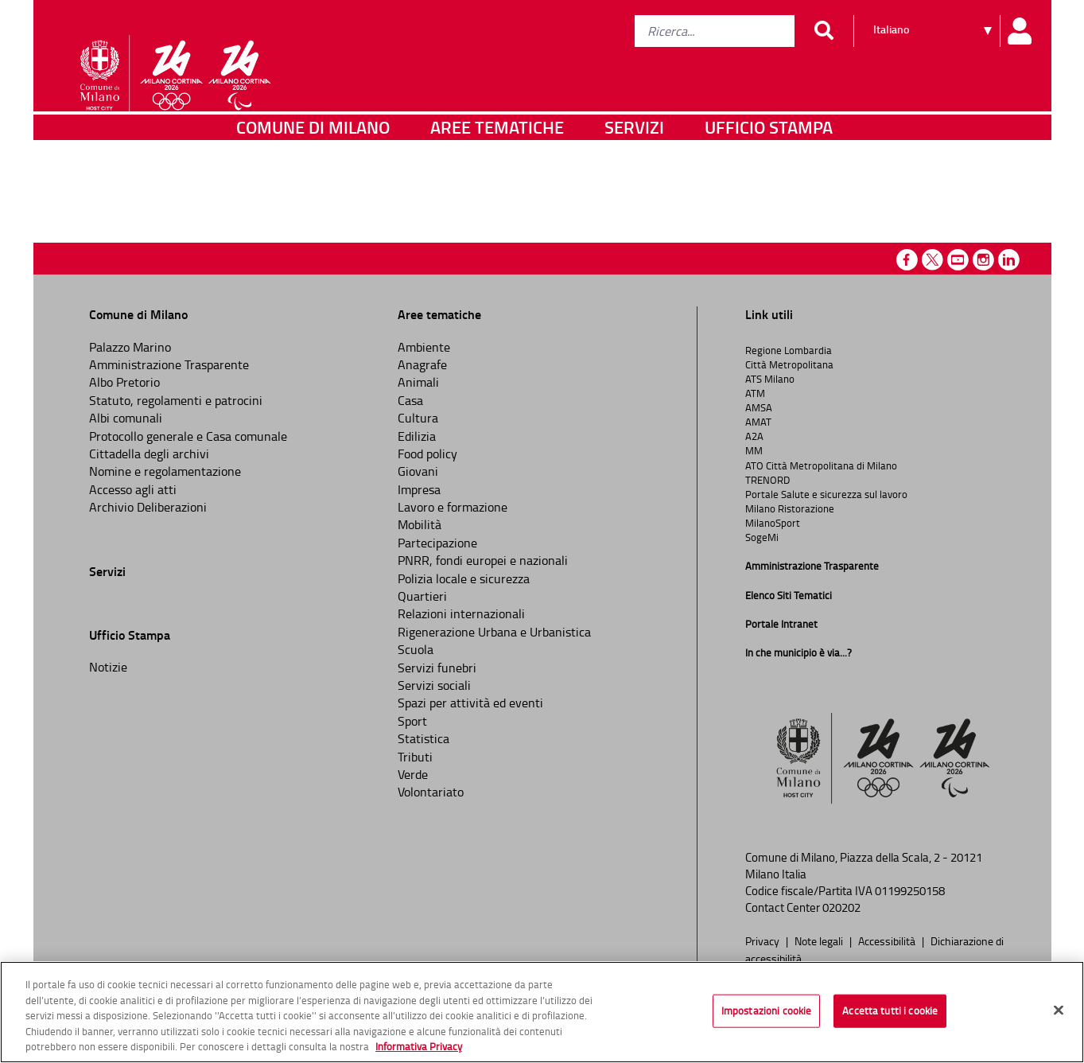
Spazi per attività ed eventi (470, 702)
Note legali (820, 940)
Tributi (415, 756)
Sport (412, 721)
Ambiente (424, 347)
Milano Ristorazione (789, 508)
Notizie (108, 667)
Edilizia (417, 436)
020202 (841, 907)
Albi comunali (125, 417)
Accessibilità (888, 940)
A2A (754, 436)
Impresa (419, 489)
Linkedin (1009, 260)
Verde (413, 774)
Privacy (763, 940)
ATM (755, 393)
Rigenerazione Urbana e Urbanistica (494, 632)
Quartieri (422, 596)
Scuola (415, 649)
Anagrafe (422, 364)
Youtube (958, 260)
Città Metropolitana (789, 364)
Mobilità (419, 524)
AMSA (758, 407)
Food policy (427, 453)
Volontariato (431, 791)
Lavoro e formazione (452, 507)
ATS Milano (770, 379)
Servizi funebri (437, 667)
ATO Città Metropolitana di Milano (821, 465)
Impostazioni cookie (766, 1014)
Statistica (423, 738)
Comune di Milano (313, 162)
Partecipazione (437, 542)
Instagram (983, 260)
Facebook (907, 260)
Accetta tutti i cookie (890, 1014)
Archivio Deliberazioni (148, 507)
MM (754, 450)
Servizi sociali (434, 685)
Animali (418, 382)
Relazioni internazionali (461, 613)
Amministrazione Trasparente (169, 364)
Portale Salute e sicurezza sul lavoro (826, 494)
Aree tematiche (497, 162)
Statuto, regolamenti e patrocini (175, 400)
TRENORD (767, 480)
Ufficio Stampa (769, 162)
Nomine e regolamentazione (165, 471)
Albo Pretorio (124, 382)
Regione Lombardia (788, 350)
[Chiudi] (1058, 1013)
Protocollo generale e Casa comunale (188, 436)
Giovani (418, 471)
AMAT (758, 422)
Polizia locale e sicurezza (464, 578)
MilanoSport (772, 523)
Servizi (634, 162)
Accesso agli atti (133, 489)
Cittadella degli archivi (149, 453)
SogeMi (762, 537)
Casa (410, 400)
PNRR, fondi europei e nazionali (483, 560)
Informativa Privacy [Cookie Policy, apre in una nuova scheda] (418, 1050)
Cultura (418, 417)
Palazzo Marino (130, 347)
